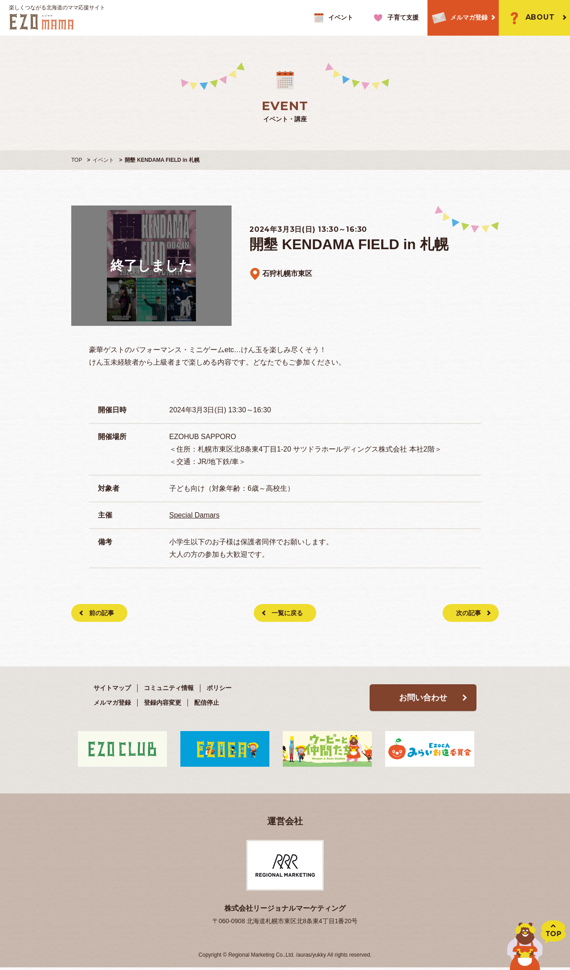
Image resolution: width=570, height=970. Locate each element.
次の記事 (468, 613)
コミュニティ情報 (169, 687)
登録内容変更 (162, 702)
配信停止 (206, 702)
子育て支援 (395, 18)
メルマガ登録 (457, 18)
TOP (76, 160)
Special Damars (194, 515)
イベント (332, 18)
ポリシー (219, 687)
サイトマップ (112, 687)
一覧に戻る (287, 613)
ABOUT (530, 18)
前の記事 (101, 613)
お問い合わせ (423, 697)
